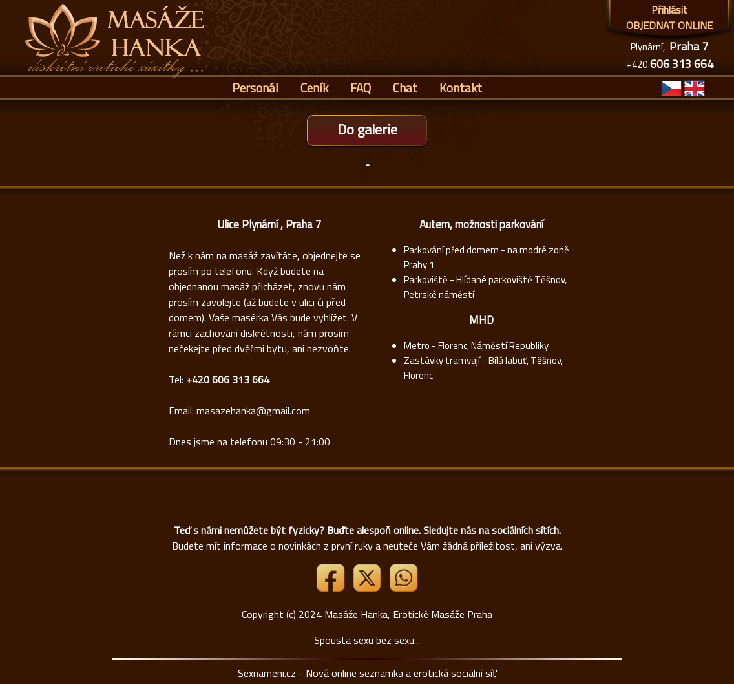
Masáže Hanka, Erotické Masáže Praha (408, 614)
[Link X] (368, 588)
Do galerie (367, 129)
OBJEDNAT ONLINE (669, 25)
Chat (405, 87)
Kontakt (460, 87)
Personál (255, 87)
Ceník (314, 87)
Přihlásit (669, 9)
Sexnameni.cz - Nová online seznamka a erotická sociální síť (367, 673)
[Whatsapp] (403, 588)
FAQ (360, 87)
